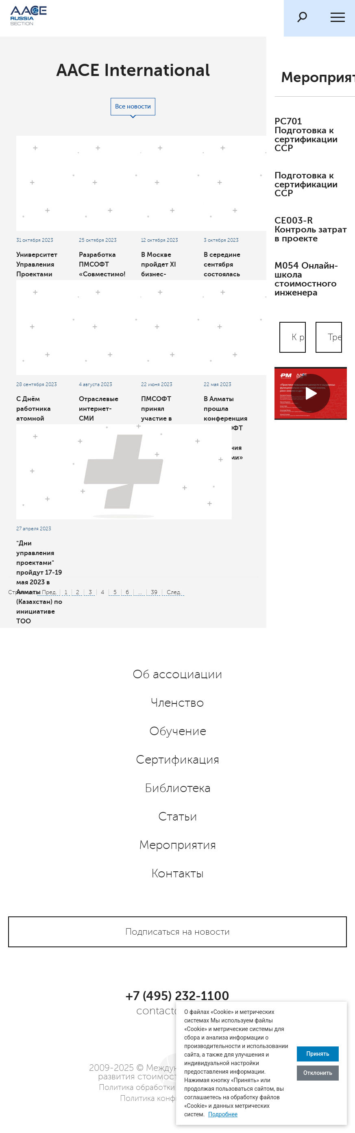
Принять (317, 1054)
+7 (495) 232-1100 (177, 996)
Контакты (177, 874)
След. (174, 592)
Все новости (133, 106)
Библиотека (178, 788)
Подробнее (222, 1114)
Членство (177, 703)
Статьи (177, 817)
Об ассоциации (177, 675)
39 (154, 592)
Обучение (177, 731)
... (140, 592)
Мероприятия (177, 845)
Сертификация (177, 760)
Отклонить (317, 1073)
